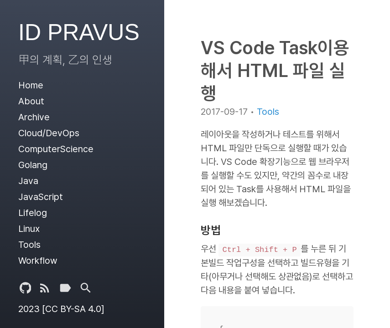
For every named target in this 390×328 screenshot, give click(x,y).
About (31, 101)
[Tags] (65, 290)
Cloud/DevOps (48, 133)
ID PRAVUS (79, 32)
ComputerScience (56, 149)
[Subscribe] (45, 290)
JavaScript (40, 196)
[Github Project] (25, 290)
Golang (32, 164)
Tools (29, 244)
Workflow (37, 260)
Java (28, 180)
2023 (29, 308)
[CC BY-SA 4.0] (73, 308)
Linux (29, 228)
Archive (34, 117)
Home (30, 85)
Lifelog (32, 212)
